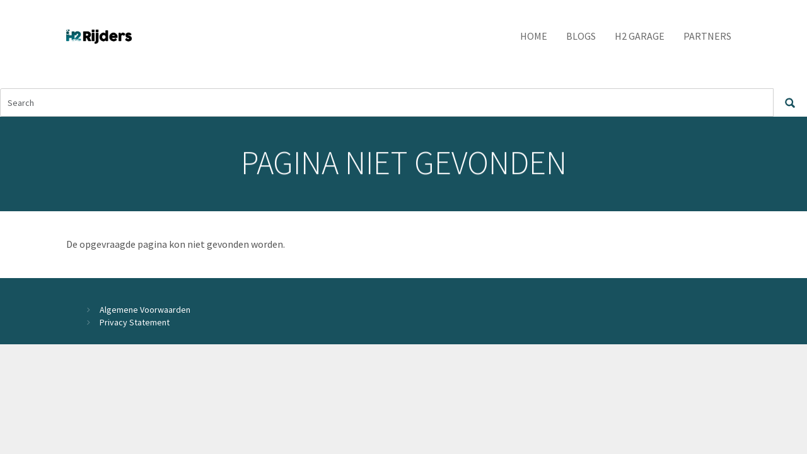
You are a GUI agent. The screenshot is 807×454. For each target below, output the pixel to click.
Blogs (581, 36)
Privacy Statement (135, 322)
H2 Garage (640, 36)
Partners (707, 36)
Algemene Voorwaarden (145, 309)
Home (533, 36)
